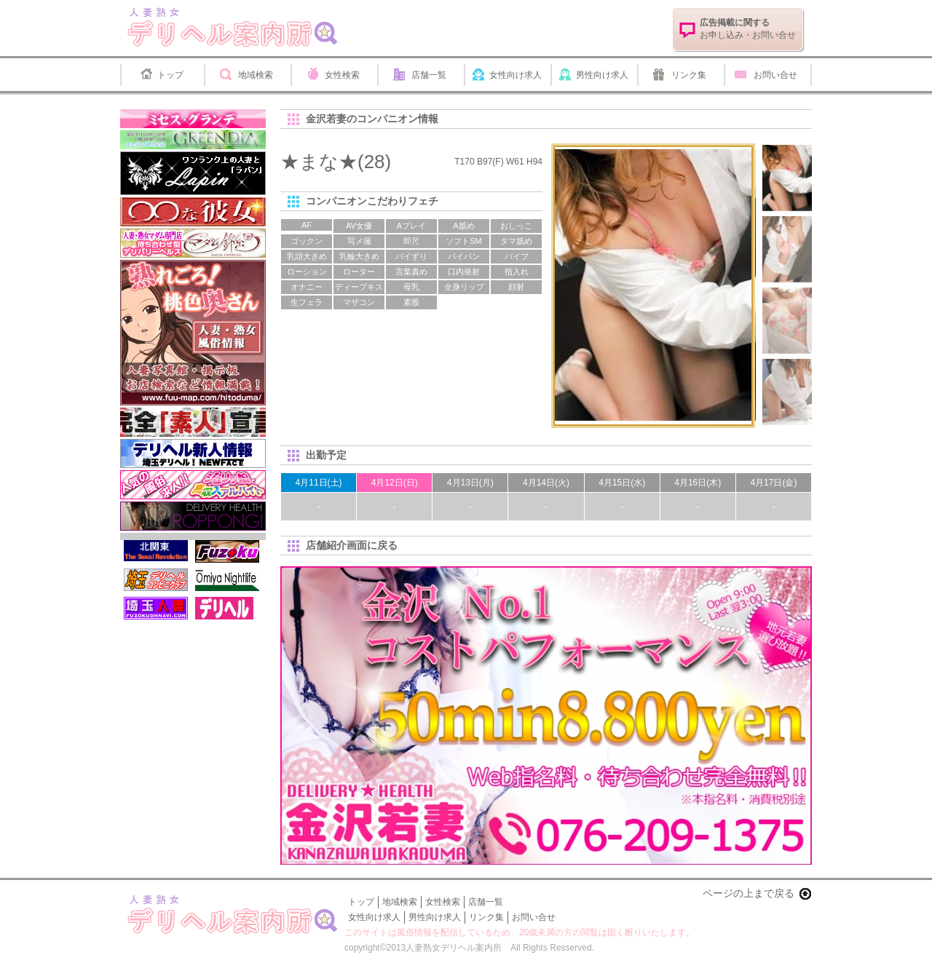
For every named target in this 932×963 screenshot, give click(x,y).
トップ (170, 75)
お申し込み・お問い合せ (748, 28)
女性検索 (342, 75)
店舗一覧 (428, 75)
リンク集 (688, 75)
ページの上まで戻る (748, 893)
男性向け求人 (602, 75)
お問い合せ (775, 75)
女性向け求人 (515, 75)
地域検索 (255, 75)
